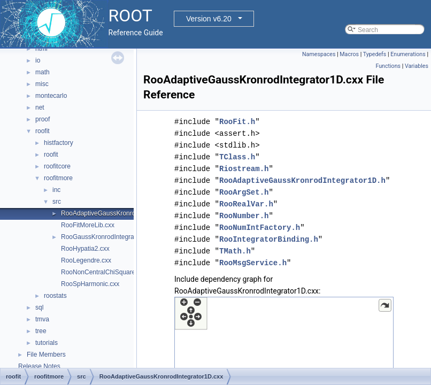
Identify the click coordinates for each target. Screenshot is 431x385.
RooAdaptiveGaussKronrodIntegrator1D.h (302, 180)
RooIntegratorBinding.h (268, 239)
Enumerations (408, 54)
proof (42, 119)
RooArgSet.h (243, 192)
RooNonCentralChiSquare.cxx (104, 272)
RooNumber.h (243, 216)
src (56, 201)
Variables (416, 66)
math (42, 72)
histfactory (58, 143)
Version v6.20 (209, 18)
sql (39, 307)
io (37, 60)
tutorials (46, 342)
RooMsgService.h (253, 263)
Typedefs (375, 54)
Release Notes (39, 366)
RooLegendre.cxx (86, 260)
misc (42, 84)
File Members (46, 354)
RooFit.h (237, 122)
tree (41, 331)
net (39, 107)
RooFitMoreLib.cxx (87, 225)
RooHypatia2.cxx (85, 248)
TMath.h (235, 251)
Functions (388, 66)
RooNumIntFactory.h (259, 227)
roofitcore (57, 166)
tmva (42, 319)
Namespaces (318, 54)
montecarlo (51, 95)
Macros (349, 54)
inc (56, 190)
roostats (55, 295)
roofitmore (58, 178)
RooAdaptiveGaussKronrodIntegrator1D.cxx (123, 213)
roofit (42, 131)
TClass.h (237, 157)
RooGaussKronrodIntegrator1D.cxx (111, 237)
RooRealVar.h (246, 204)
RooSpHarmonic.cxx (90, 284)
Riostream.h (243, 169)
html (41, 48)
